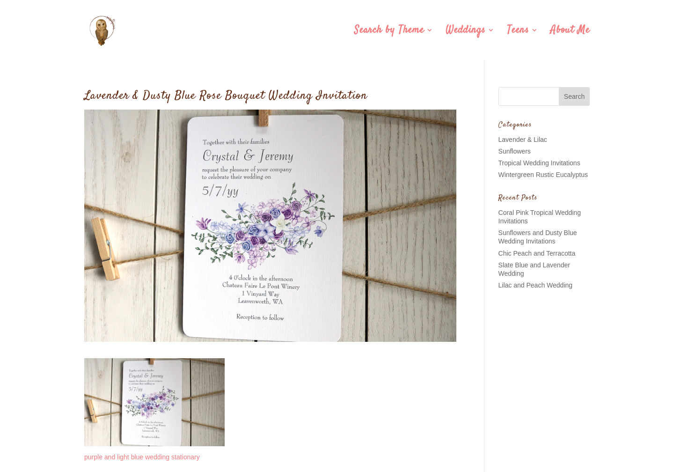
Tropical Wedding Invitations (539, 163)
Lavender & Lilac (522, 139)
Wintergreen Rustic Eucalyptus (543, 174)
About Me (570, 32)
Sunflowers (514, 151)
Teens (518, 32)
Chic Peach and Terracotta (537, 253)
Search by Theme (389, 32)
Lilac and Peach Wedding (535, 285)
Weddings (465, 32)
